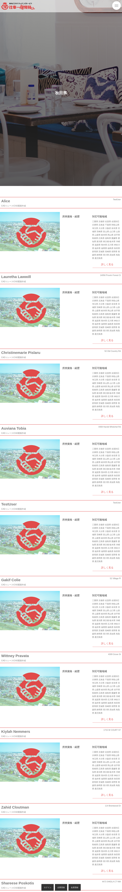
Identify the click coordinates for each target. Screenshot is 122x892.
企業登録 (61, 887)
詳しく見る (107, 264)
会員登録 (74, 887)
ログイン (47, 887)
